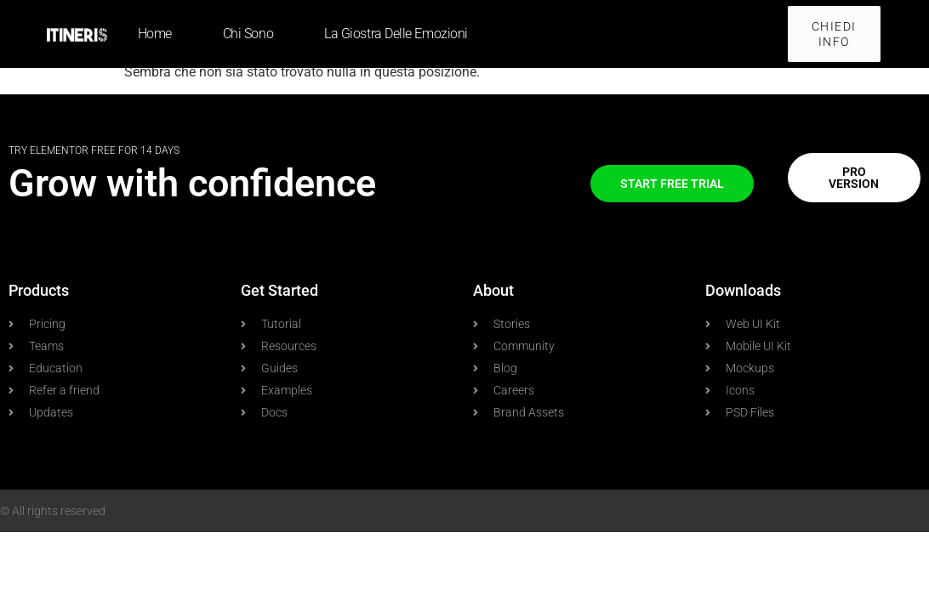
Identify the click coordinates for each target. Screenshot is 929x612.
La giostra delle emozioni (396, 34)
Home (155, 34)
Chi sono (248, 34)
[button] (834, 34)
